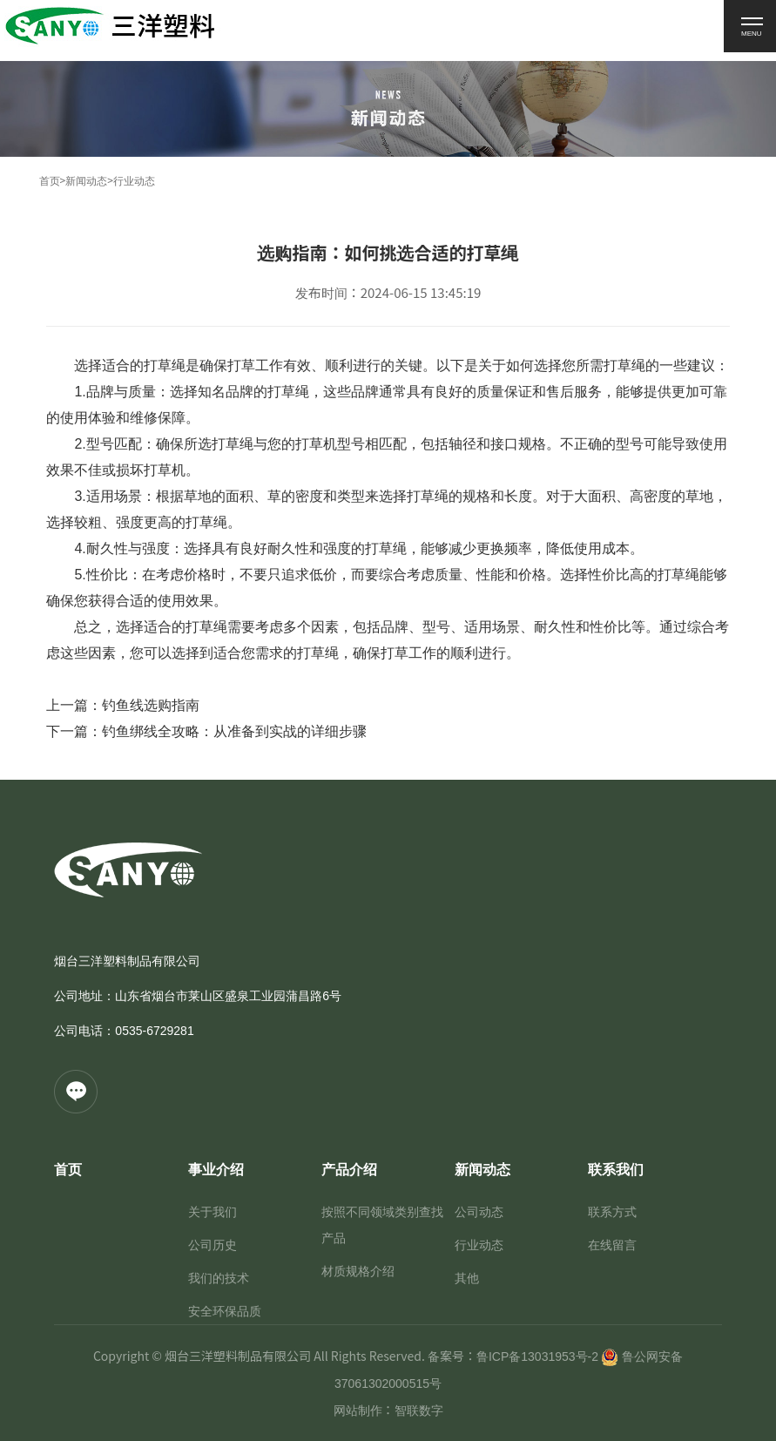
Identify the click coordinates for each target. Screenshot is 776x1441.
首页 (49, 181)
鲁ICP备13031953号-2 (537, 1356)
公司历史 (212, 1245)
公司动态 (479, 1212)
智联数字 (419, 1410)
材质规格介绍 (358, 1271)
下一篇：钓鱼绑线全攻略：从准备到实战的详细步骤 (206, 731)
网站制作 (358, 1410)
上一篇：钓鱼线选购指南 (122, 705)
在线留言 (612, 1245)
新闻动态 (86, 181)
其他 (467, 1278)
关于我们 (212, 1212)
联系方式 (612, 1212)
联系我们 (616, 1169)
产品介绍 (349, 1169)
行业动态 (134, 181)
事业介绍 (216, 1169)
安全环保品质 (224, 1311)
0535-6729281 (154, 1031)
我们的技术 (218, 1278)
